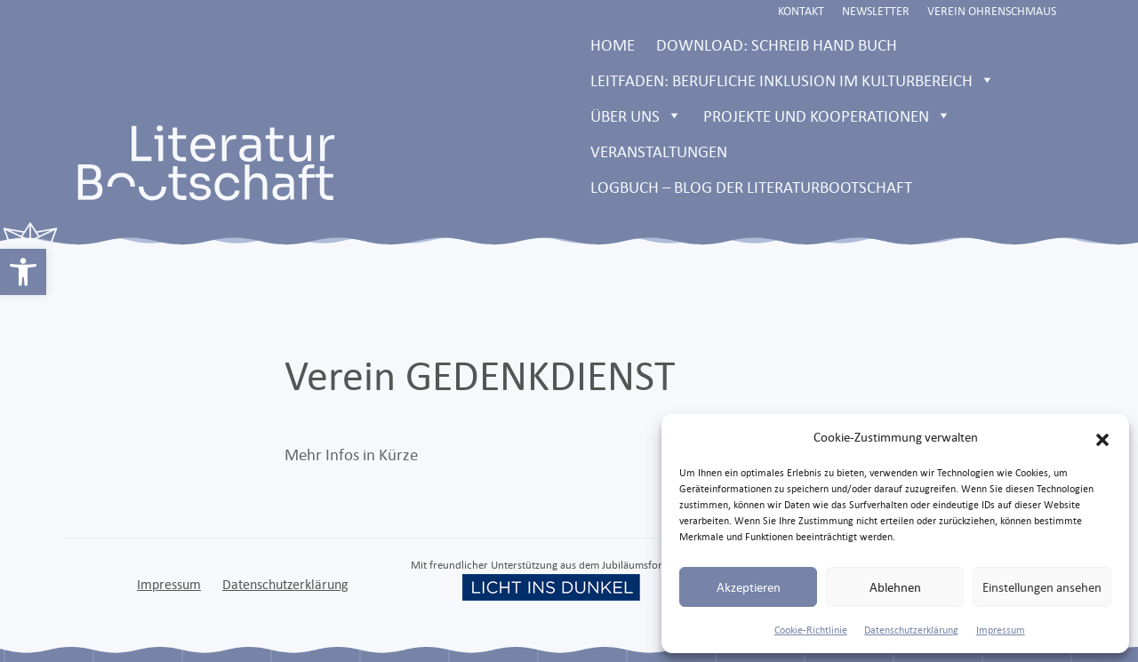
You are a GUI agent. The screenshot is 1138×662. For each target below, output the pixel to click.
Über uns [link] (636, 115)
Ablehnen (895, 586)
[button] (1102, 437)
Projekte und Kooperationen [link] (827, 115)
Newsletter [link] (876, 11)
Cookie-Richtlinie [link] (810, 630)
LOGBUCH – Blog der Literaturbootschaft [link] (751, 186)
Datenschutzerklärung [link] (911, 630)
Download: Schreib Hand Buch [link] (776, 44)
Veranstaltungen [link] (658, 151)
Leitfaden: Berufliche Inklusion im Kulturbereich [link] (792, 80)
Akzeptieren (749, 586)
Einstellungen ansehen (1042, 586)
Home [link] (612, 44)
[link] (23, 272)
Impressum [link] (1000, 630)
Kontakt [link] (801, 11)
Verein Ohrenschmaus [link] (991, 11)
